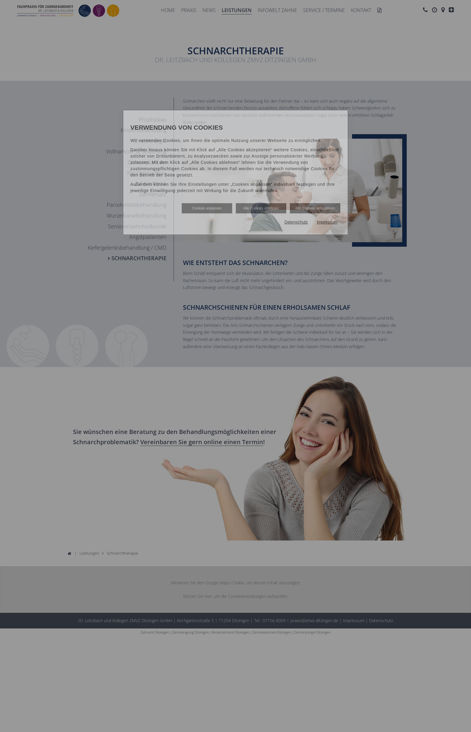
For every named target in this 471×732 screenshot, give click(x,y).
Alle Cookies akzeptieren (315, 208)
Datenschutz (296, 222)
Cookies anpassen (207, 208)
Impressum (327, 222)
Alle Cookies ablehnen (261, 208)
